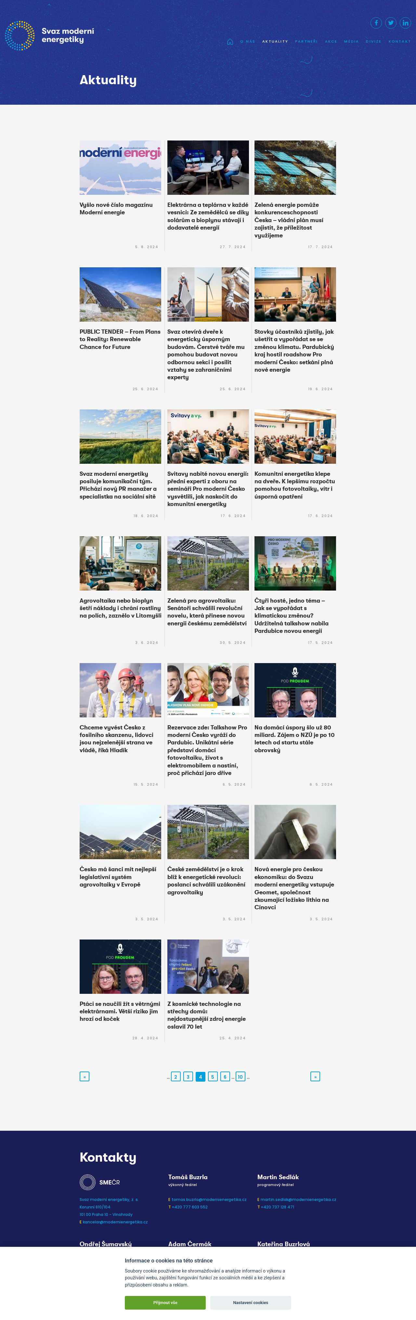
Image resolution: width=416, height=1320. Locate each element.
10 (240, 1077)
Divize (374, 41)
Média (351, 41)
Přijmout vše (165, 1302)
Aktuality (275, 41)
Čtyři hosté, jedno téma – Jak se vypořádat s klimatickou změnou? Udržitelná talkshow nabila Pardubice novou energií (291, 615)
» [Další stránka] (315, 1077)
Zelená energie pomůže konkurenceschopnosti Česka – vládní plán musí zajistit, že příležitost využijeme (288, 220)
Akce (331, 41)
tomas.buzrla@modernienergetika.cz (209, 1199)
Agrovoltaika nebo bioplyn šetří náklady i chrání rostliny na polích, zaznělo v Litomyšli (121, 608)
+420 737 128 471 (277, 1207)
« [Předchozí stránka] (85, 1077)
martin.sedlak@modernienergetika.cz (298, 1199)
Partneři (306, 41)
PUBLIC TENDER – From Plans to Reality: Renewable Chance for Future (120, 339)
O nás (247, 41)
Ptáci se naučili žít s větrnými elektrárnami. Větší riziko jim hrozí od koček (120, 1011)
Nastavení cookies (250, 1302)
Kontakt (400, 41)
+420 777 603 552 (190, 1207)
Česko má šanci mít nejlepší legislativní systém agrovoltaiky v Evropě (118, 877)
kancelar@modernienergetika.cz (115, 1222)
